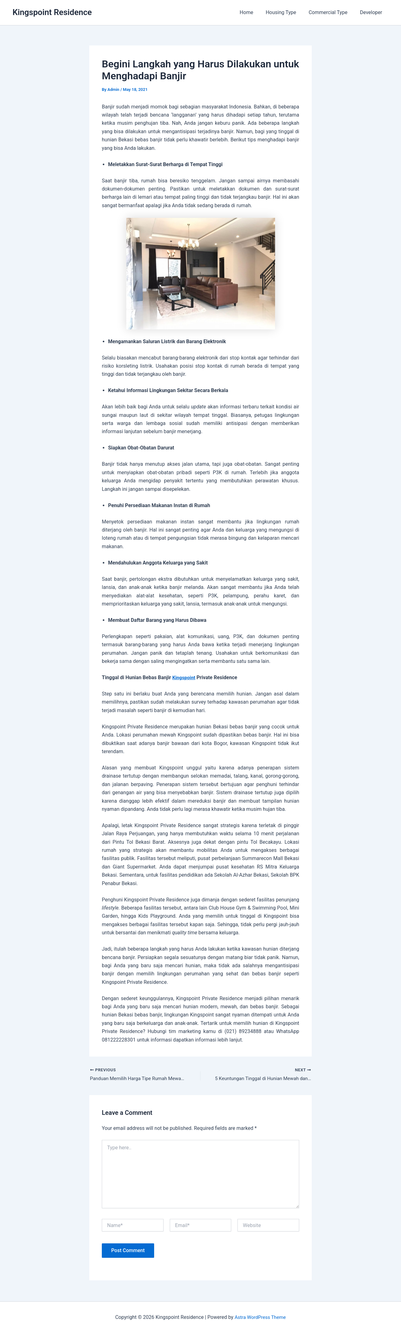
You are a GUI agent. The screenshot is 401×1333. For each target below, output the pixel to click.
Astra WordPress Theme (260, 1317)
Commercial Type (331, 12)
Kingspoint (184, 677)
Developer (372, 12)
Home (255, 12)
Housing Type (287, 12)
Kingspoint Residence (52, 12)
